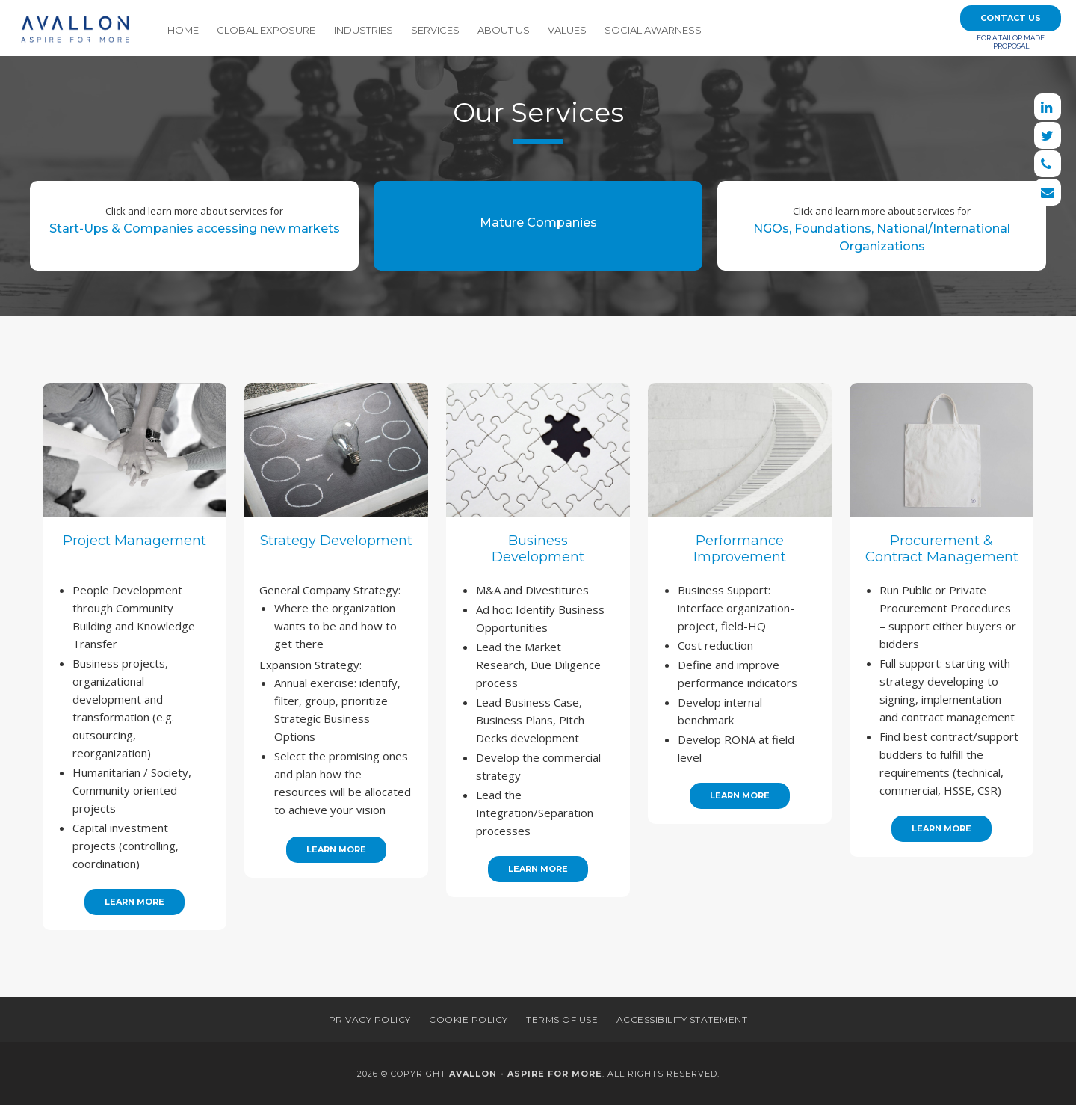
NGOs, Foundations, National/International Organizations (881, 224)
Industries (363, 30)
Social (653, 30)
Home (183, 30)
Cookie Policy (468, 1019)
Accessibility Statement (682, 1019)
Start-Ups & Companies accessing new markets (194, 216)
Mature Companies (538, 222)
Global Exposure (266, 30)
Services (435, 30)
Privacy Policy (370, 1019)
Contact (1010, 18)
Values (567, 30)
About (503, 30)
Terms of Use (562, 1019)
